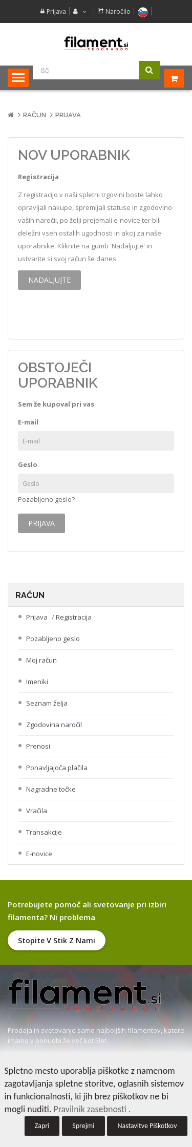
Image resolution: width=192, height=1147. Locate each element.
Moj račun (41, 660)
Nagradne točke (51, 789)
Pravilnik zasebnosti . (92, 1109)
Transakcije (44, 832)
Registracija (74, 617)
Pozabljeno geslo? (46, 499)
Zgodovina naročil (54, 724)
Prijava (56, 11)
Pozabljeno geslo (53, 638)
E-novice (39, 853)
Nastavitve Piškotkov (147, 1125)
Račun (34, 115)
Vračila (36, 810)
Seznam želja (47, 703)
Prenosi (38, 746)
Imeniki (37, 681)
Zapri (42, 1125)
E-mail (28, 422)
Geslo (27, 464)
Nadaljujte (49, 280)
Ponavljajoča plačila (57, 767)
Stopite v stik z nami (56, 940)
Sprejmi (83, 1125)
